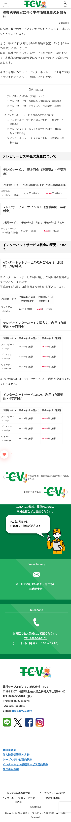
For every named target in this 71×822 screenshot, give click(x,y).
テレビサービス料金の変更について (25, 96)
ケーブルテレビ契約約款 (17, 759)
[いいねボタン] (4, 454)
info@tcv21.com (21, 710)
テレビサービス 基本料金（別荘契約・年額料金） (37, 101)
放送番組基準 (11, 769)
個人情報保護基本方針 (16, 754)
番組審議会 (9, 750)
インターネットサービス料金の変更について (30, 115)
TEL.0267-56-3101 (35, 638)
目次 (31, 89)
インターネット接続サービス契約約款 (25, 764)
